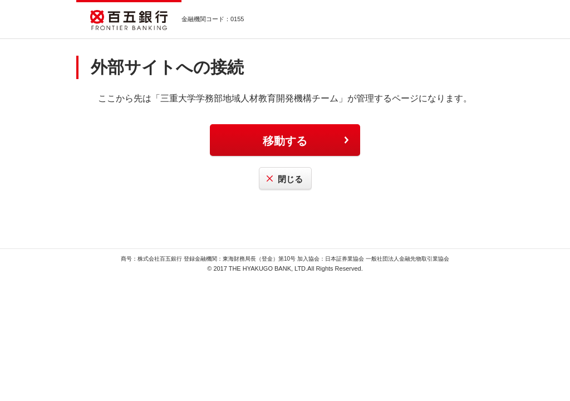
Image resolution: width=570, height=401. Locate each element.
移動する (285, 141)
